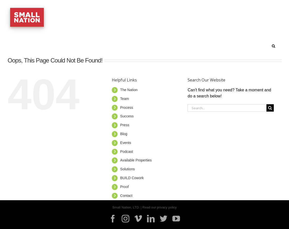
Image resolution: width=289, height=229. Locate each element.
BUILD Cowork (132, 178)
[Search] (270, 108)
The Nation (128, 90)
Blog (123, 134)
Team (124, 99)
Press (124, 125)
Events (125, 143)
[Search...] (227, 108)
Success (127, 116)
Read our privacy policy (159, 207)
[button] (273, 45)
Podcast (126, 152)
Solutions (127, 169)
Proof (124, 187)
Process (126, 108)
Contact (126, 196)
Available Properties (136, 160)
